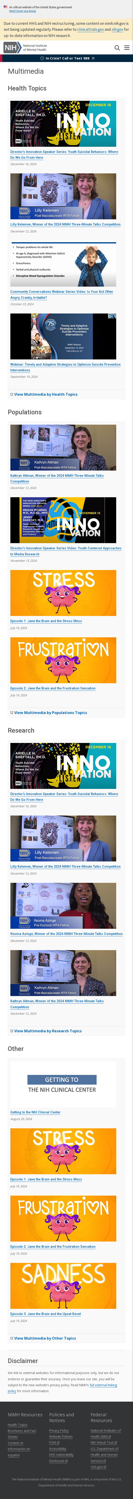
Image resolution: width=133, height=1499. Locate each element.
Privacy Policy (59, 1430)
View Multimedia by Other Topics (45, 1338)
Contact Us (15, 1443)
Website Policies (61, 1436)
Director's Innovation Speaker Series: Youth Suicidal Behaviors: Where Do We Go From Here (64, 155)
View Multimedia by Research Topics (48, 1030)
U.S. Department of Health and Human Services (105, 1454)
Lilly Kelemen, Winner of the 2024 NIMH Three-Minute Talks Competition (65, 224)
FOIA (54, 1442)
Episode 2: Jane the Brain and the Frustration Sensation (52, 688)
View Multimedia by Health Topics (46, 394)
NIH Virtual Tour (104, 1442)
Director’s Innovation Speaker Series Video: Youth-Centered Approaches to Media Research (65, 551)
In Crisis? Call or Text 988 (67, 58)
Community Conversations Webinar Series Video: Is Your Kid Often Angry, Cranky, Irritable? (61, 295)
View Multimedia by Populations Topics (50, 712)
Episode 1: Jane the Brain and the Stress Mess (46, 621)
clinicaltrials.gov (90, 29)
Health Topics (18, 1425)
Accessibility (57, 1448)
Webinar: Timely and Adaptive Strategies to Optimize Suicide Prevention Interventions (65, 368)
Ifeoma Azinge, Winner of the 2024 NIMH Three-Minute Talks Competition (66, 934)
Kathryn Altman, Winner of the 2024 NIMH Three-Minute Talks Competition (57, 479)
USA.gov (98, 1467)
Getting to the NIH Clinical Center (35, 1112)
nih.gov (117, 29)
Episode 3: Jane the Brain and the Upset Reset (45, 1314)
